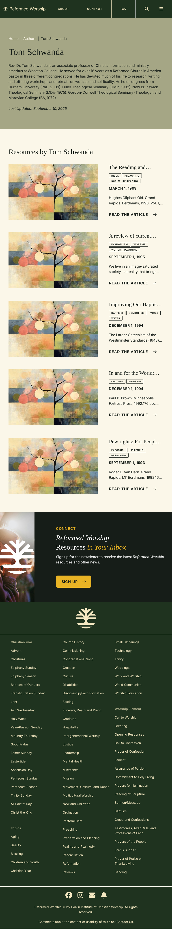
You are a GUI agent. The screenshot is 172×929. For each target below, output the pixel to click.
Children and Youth (25, 862)
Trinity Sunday (21, 795)
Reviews (69, 872)
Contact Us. (125, 922)
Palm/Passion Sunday (26, 727)
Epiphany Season (23, 676)
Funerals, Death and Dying (82, 710)
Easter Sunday (21, 753)
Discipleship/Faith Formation (83, 693)
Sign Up (74, 581)
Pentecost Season (24, 787)
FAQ (123, 9)
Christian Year (21, 871)
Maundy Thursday (24, 736)
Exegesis (117, 450)
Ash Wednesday (23, 710)
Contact (94, 9)
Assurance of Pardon (130, 768)
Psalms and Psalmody (79, 846)
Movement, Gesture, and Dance (86, 787)
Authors (29, 38)
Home (14, 38)
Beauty (16, 845)
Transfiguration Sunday (28, 693)
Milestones (70, 770)
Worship (139, 244)
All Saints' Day (21, 804)
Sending (121, 872)
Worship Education (128, 693)
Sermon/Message (127, 802)
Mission (68, 778)
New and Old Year (76, 804)
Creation (69, 667)
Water (115, 318)
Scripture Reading (124, 181)
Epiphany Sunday (24, 667)
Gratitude (69, 719)
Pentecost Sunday (24, 778)
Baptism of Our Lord (25, 684)
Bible (115, 175)
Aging (15, 836)
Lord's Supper (125, 850)
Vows (154, 313)
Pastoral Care (72, 821)
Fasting (68, 702)
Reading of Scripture (130, 794)
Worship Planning (124, 249)
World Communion (128, 684)
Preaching (132, 175)
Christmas (18, 659)
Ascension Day (21, 770)
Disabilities (70, 684)
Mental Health (73, 761)
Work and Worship (128, 676)
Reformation (71, 863)
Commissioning (74, 650)
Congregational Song (78, 659)
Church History (73, 642)
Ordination (70, 812)
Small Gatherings (127, 642)
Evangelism (119, 244)
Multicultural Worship (78, 795)
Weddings (122, 667)
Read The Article (133, 214)
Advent (16, 650)
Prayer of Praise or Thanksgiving (128, 861)
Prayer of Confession (130, 751)
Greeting (121, 726)
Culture (117, 381)
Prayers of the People (130, 841)
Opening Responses (129, 734)
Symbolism (136, 313)
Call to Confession (128, 743)
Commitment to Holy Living (134, 777)
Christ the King (21, 812)
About (63, 9)
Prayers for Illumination (131, 785)
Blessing (17, 853)
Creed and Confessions (132, 819)
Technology (123, 650)
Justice (68, 744)
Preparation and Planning (81, 838)
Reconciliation (73, 855)
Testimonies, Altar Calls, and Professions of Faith (135, 830)
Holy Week (18, 719)
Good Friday (20, 744)
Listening (137, 450)
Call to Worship (126, 717)
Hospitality (70, 727)
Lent (14, 702)
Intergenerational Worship (81, 736)
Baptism (117, 313)
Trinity (119, 659)
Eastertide (18, 761)
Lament (120, 760)
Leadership (71, 753)
